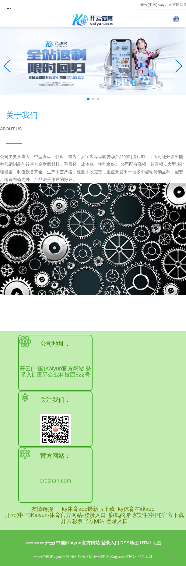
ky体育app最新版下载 (88, 509)
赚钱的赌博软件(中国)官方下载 (146, 515)
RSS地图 (129, 542)
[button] (179, 66)
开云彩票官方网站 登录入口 (94, 521)
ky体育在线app (136, 509)
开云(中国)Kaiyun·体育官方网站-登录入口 (55, 515)
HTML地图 (150, 542)
